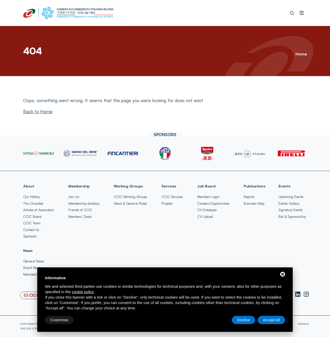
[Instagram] (306, 294)
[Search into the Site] (291, 12)
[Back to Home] (38, 111)
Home (301, 53)
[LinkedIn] (298, 294)
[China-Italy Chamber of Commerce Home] (68, 13)
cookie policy (83, 292)
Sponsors (30, 236)
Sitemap (303, 324)
